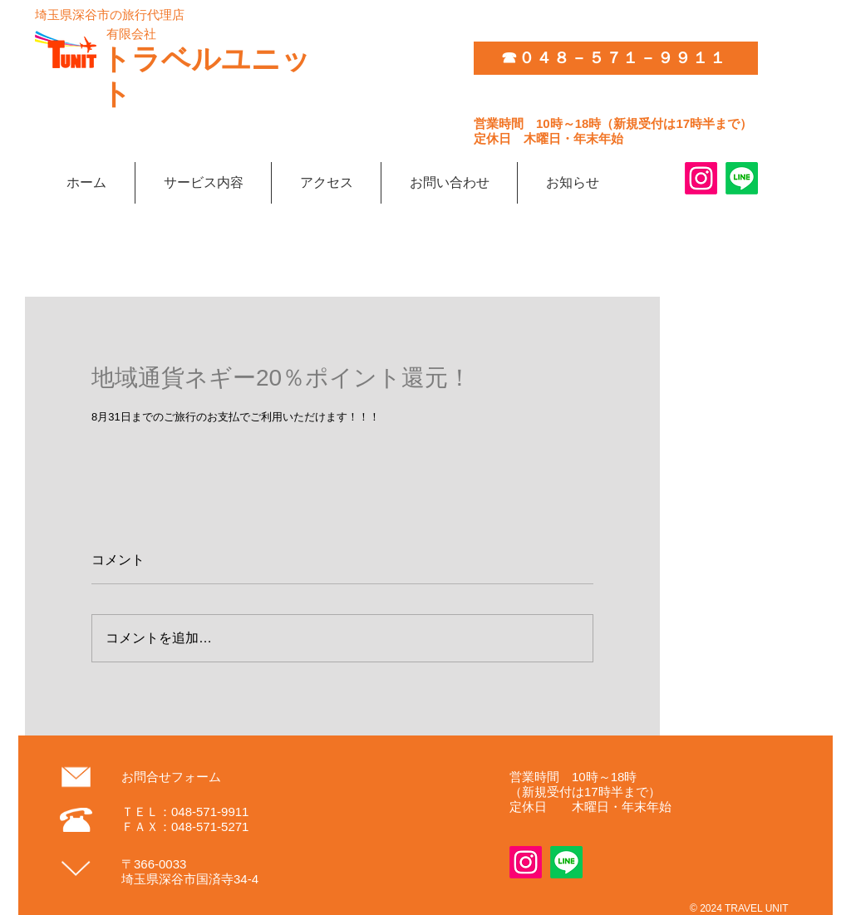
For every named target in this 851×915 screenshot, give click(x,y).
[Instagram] (701, 178)
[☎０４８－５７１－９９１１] (616, 58)
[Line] (742, 178)
